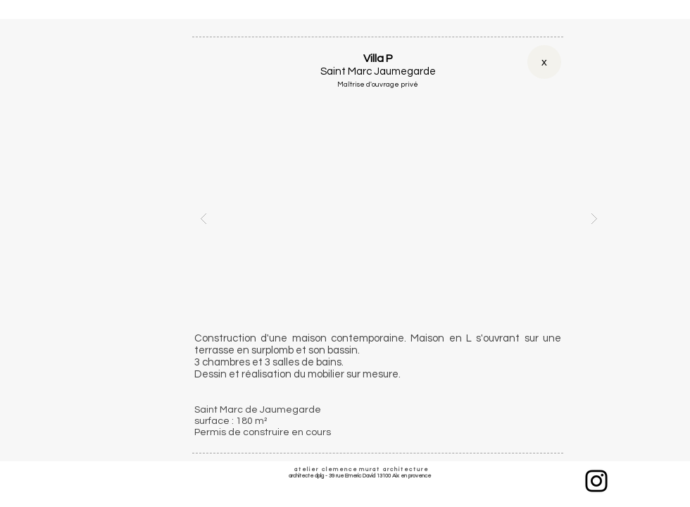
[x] (544, 62)
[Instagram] (596, 481)
